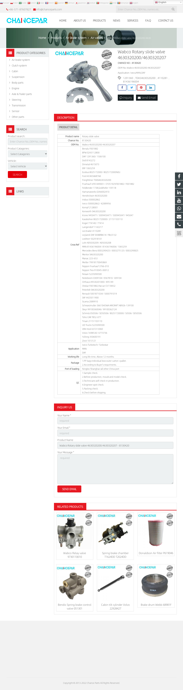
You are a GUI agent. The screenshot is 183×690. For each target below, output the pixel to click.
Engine (15, 88)
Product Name (65, 440)
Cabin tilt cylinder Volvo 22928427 (115, 606)
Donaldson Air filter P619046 (156, 553)
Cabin (15, 71)
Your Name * (64, 415)
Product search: (16, 136)
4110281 (163, 78)
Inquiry (126, 97)
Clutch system (19, 65)
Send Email (147, 97)
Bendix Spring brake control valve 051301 (74, 606)
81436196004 (131, 81)
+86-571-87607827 (20, 9)
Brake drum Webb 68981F (156, 605)
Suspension (18, 77)
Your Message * (65, 452)
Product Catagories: (19, 148)
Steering (16, 100)
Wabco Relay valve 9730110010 (74, 555)
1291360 (128, 78)
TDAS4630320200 (145, 78)
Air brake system (21, 60)
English (160, 2)
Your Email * (63, 428)
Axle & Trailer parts (22, 94)
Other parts (18, 117)
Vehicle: (12, 161)
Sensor (15, 111)
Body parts (17, 82)
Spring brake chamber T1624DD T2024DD (115, 555)
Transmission (19, 105)
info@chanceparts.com (49, 9)
